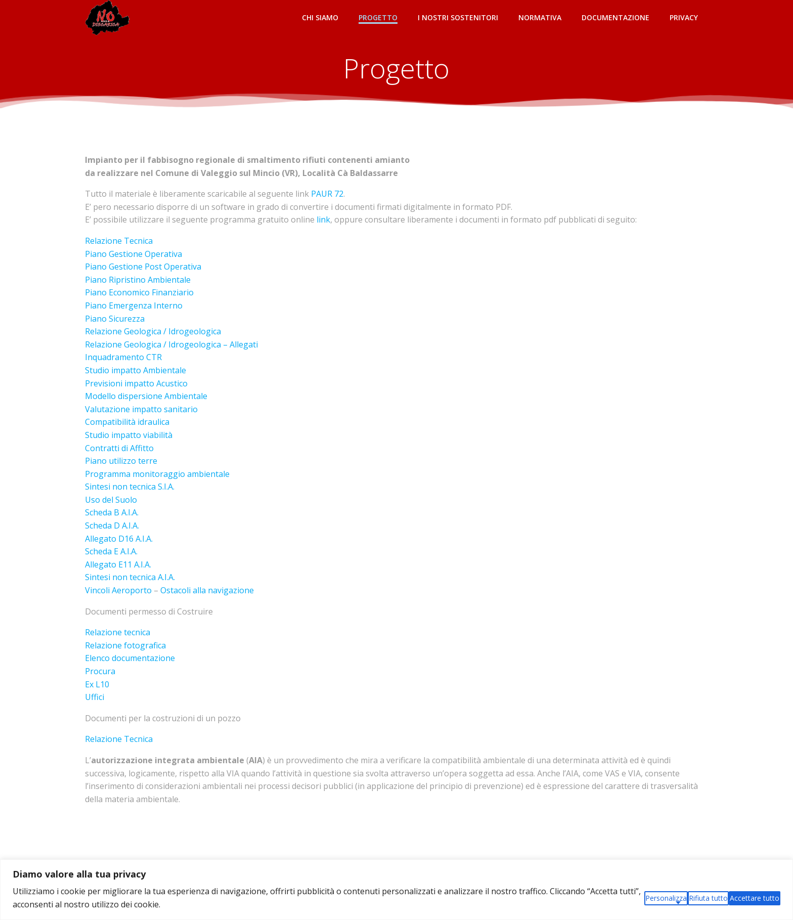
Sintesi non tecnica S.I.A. (129, 486)
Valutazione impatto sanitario (141, 409)
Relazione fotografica (125, 645)
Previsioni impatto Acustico (136, 383)
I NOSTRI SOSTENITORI (458, 17)
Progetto (378, 17)
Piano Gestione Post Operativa (143, 266)
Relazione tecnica (117, 632)
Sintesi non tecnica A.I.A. (130, 577)
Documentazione (615, 17)
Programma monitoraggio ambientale (157, 473)
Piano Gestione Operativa (133, 253)
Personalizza (666, 898)
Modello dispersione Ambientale (146, 396)
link (322, 219)
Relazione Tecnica (119, 240)
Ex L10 (97, 684)
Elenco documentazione (130, 658)
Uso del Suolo (111, 499)
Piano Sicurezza (115, 318)
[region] (396, 889)
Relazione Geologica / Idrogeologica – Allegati (171, 344)
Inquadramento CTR (123, 357)
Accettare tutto (754, 898)
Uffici (94, 697)
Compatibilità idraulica (127, 421)
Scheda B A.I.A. (112, 512)
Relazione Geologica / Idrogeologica (153, 331)
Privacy (684, 17)
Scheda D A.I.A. (112, 525)
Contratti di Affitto (119, 448)
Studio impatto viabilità (128, 435)
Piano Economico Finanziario (139, 292)
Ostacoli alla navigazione (207, 590)
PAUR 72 (327, 193)
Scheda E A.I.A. (111, 551)
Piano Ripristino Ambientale (138, 279)
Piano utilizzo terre (121, 460)
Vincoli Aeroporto (118, 590)
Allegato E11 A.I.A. (118, 564)
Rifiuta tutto (708, 898)
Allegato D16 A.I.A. (119, 538)
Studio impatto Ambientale (135, 370)
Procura (100, 671)
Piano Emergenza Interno (134, 305)
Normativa (539, 17)
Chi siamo (320, 17)
